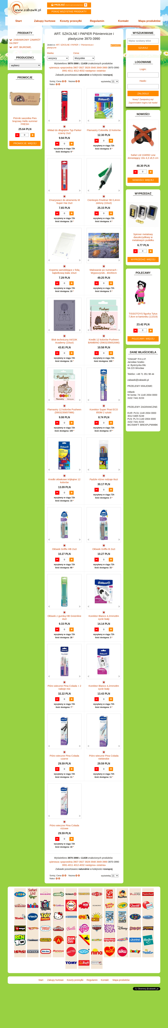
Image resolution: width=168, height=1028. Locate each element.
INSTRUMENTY (21, 199)
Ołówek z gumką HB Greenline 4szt (64, 643)
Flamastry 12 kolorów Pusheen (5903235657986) (64, 424)
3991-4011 (68, 70)
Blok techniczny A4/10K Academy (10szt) (64, 351)
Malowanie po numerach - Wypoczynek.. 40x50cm (104, 278)
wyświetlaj (106, 81)
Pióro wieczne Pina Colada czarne (64, 789)
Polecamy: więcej (143, 338)
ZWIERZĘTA (19, 283)
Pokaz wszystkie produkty (69, 11)
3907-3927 (79, 67)
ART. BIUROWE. (21, 46)
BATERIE (17, 154)
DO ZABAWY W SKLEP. (25, 177)
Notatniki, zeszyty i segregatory (23, 144)
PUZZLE (17, 254)
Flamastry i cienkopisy (23, 106)
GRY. (15, 192)
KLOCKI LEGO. (20, 217)
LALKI (16, 231)
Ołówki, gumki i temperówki (25, 112)
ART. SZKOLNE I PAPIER (25, 60)
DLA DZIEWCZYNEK (23, 162)
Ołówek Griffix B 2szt (103, 568)
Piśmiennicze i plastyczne (21, 79)
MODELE (17, 235)
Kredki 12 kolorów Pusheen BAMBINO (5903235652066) (104, 351)
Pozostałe (24, 131)
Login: (143, 69)
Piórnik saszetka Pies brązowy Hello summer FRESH (25, 363)
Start (20, 21)
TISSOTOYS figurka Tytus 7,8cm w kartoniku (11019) (143, 315)
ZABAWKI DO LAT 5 (23, 272)
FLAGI (16, 188)
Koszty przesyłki (71, 21)
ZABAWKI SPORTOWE (24, 279)
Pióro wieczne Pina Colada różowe (64, 862)
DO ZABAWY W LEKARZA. (26, 166)
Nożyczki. (24, 84)
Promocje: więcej (24, 385)
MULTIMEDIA (19, 239)
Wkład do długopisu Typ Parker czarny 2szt (64, 131)
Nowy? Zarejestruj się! (143, 99)
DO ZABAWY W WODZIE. (25, 181)
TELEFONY (19, 268)
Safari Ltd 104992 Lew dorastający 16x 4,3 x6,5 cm (143, 156)
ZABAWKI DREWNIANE (25, 276)
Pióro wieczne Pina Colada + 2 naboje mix (64, 716)
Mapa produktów (147, 21)
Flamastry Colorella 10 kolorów (104, 130)
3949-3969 (102, 67)
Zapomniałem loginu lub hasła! (143, 102)
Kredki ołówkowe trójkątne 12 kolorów (64, 497)
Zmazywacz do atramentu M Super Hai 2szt (64, 204)
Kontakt (122, 21)
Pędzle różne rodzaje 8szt (104, 495)
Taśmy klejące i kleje (26, 139)
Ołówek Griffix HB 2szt (64, 568)
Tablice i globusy (24, 135)
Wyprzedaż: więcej (143, 259)
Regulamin (97, 21)
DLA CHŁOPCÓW (22, 158)
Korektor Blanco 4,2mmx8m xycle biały (104, 643)
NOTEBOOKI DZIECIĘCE (25, 243)
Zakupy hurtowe (45, 21)
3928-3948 (90, 67)
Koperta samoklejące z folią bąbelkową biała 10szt (64, 278)
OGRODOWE (20, 246)
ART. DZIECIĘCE (21, 56)
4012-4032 (79, 70)
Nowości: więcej (143, 180)
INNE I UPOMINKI (22, 196)
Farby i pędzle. (27, 101)
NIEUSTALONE (20, 287)
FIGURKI (17, 184)
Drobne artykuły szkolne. (28, 70)
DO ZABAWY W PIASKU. (25, 173)
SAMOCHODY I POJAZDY (26, 264)
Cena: (76, 53)
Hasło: (143, 80)
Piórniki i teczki (24, 74)
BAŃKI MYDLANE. (22, 151)
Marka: (50, 53)
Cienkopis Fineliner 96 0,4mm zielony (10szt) (103, 204)
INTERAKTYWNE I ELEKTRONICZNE (20, 204)
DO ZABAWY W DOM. (24, 169)
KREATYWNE (20, 221)
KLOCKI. (17, 214)
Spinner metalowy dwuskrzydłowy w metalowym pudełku (143, 237)
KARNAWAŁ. (19, 210)
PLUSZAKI (18, 250)
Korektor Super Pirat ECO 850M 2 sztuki (104, 424)
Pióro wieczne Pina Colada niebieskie (103, 789)
